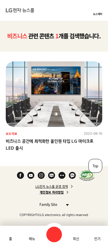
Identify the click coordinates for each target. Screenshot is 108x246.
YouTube (30, 175)
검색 (54, 234)
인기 (97, 238)
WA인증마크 (86, 175)
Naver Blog (51, 175)
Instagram (41, 175)
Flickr (61, 175)
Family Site (52, 204)
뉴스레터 (97, 14)
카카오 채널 (72, 175)
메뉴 (32, 238)
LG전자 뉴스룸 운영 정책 (51, 187)
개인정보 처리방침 (52, 192)
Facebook (20, 175)
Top (95, 166)
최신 (76, 238)
